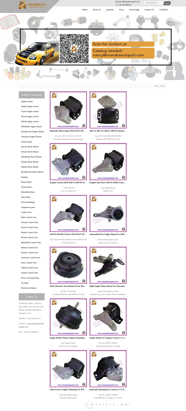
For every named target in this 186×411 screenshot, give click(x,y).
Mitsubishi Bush (28, 192)
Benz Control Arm (28, 217)
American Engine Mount (31, 136)
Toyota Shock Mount (29, 147)
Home (85, 9)
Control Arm (26, 212)
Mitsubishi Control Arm (31, 242)
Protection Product (29, 288)
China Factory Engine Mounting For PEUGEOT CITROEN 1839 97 (122, 204)
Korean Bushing (27, 202)
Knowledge (134, 9)
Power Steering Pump (30, 278)
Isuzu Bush (25, 197)
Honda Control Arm (29, 232)
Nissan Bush (26, 182)
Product (162, 86)
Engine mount (27, 101)
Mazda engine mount (29, 121)
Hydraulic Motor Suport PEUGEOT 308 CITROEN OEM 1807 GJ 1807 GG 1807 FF (63, 121)
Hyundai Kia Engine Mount (32, 131)
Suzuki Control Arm (29, 273)
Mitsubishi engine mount (31, 126)
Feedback (164, 9)
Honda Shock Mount (29, 162)
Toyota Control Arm (29, 227)
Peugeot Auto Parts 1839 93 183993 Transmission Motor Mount (152, 121)
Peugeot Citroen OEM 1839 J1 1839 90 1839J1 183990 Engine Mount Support (122, 121)
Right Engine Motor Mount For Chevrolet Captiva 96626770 (152, 162)
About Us (97, 9)
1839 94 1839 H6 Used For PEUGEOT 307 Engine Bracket (63, 162)
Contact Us (149, 9)
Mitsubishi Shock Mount (31, 157)
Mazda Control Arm (29, 247)
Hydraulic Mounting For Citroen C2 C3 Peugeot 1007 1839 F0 (152, 204)
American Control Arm (30, 258)
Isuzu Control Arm (29, 263)
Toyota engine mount (30, 111)
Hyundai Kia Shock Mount (32, 172)
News (121, 9)
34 (126, 339)
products (110, 9)
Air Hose (25, 283)
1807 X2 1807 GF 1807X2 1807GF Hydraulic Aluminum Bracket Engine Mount (93, 121)
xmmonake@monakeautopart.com (37, 392)
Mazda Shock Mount (29, 167)
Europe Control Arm (29, 252)
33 (121, 339)
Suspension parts (28, 207)
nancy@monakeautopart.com (127, 2)
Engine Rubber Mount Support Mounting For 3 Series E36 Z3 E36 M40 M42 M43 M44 (63, 204)
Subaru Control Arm (29, 268)
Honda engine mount (29, 106)
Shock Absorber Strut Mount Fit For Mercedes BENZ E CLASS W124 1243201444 (122, 162)
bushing (24, 177)
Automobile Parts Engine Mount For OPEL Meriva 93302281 (93, 162)
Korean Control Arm (29, 222)
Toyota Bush (26, 187)
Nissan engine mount (29, 116)
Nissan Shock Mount (29, 152)
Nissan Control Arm (29, 237)
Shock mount (26, 142)
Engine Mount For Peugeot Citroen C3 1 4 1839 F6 (93, 204)
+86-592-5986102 (123, 5)
